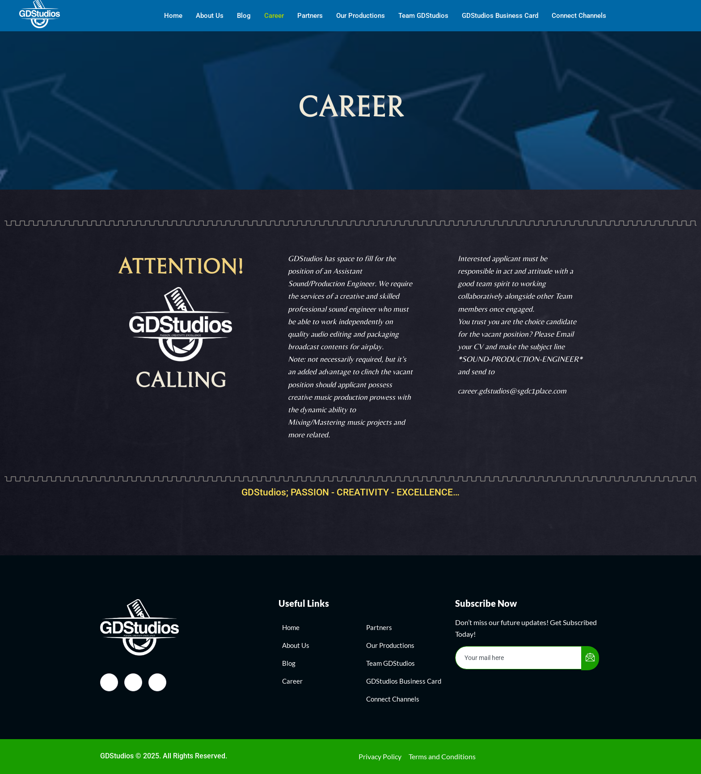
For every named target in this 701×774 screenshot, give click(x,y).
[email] (518, 657)
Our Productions (360, 16)
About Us (210, 16)
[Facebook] (109, 682)
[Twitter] (157, 682)
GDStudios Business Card (500, 16)
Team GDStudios (423, 16)
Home (173, 16)
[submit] (590, 658)
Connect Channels (579, 16)
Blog (244, 16)
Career (274, 16)
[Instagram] (133, 682)
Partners (310, 16)
